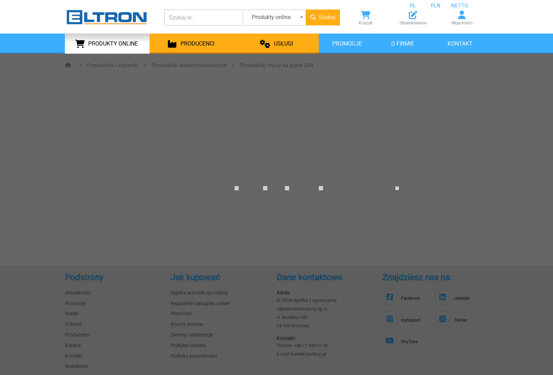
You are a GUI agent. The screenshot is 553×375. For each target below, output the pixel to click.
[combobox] (418, 6)
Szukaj (322, 17)
